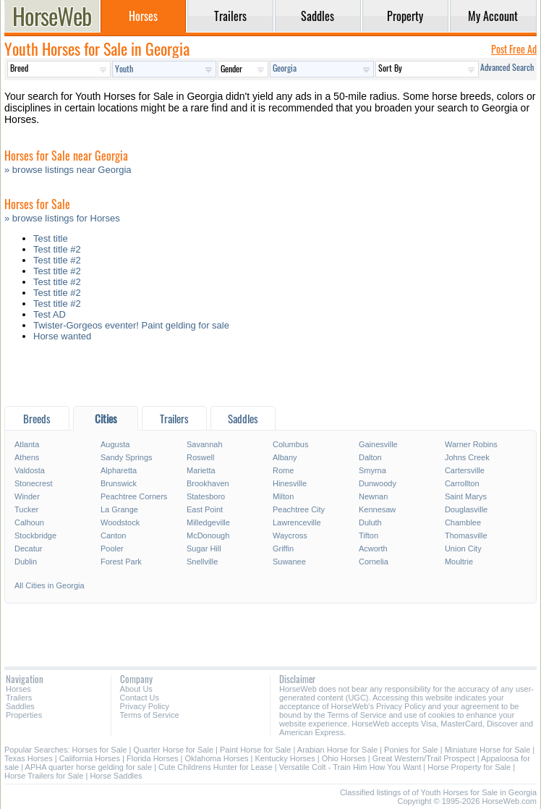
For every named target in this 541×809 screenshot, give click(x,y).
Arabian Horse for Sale (337, 749)
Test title (50, 238)
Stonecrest (33, 483)
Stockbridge (35, 535)
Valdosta (29, 470)
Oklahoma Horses (217, 758)
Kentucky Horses (285, 758)
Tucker (26, 509)
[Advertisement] (270, 377)
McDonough (208, 535)
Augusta (115, 444)
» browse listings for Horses (62, 218)
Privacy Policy (144, 706)
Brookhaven (208, 483)
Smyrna (372, 470)
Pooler (112, 548)
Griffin (283, 548)
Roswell (201, 457)
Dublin (25, 561)
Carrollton (462, 483)
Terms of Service (149, 715)
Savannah (205, 444)
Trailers (19, 697)
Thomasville (466, 535)
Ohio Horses (344, 758)
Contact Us (139, 697)
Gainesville (378, 444)
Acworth (373, 548)
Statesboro (206, 496)
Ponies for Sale (411, 749)
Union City (463, 548)
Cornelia (373, 561)
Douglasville (466, 509)
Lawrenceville (297, 522)
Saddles (20, 706)
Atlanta (26, 444)
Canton (113, 535)
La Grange (119, 509)
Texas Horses (28, 758)
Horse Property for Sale (469, 767)
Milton (283, 496)
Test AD (49, 314)
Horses (18, 689)
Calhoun (29, 522)
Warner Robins (471, 444)
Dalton (370, 457)
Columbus (291, 444)
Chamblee (463, 522)
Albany (285, 457)
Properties (24, 715)
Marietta (201, 470)
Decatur (28, 548)
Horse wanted (62, 336)
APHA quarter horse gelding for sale (89, 767)
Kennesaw (377, 509)
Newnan (373, 496)
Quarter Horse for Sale (173, 749)
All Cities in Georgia (49, 585)
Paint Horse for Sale (255, 749)
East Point (205, 509)
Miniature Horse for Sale (488, 749)
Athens (26, 457)
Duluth (370, 522)
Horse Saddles (116, 775)
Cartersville (465, 470)
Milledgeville (208, 522)
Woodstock (120, 522)
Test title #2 (57, 249)
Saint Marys (466, 496)
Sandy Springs (127, 457)
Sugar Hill (204, 548)
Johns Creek (467, 457)
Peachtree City (299, 509)
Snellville (202, 561)
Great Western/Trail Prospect (423, 758)
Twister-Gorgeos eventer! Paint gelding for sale (131, 325)
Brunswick (119, 483)
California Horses (89, 758)
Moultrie (459, 561)
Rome (283, 470)
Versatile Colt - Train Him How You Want (350, 767)
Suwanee (289, 561)
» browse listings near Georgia (68, 169)
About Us (136, 689)
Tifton (368, 535)
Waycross (290, 535)
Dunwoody (377, 483)
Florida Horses (153, 758)
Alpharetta (119, 470)
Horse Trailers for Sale (43, 775)
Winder (27, 496)
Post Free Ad (514, 48)
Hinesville (290, 483)
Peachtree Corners (134, 496)
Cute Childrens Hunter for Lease (215, 767)
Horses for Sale (99, 749)
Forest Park (121, 561)
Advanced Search (507, 67)
